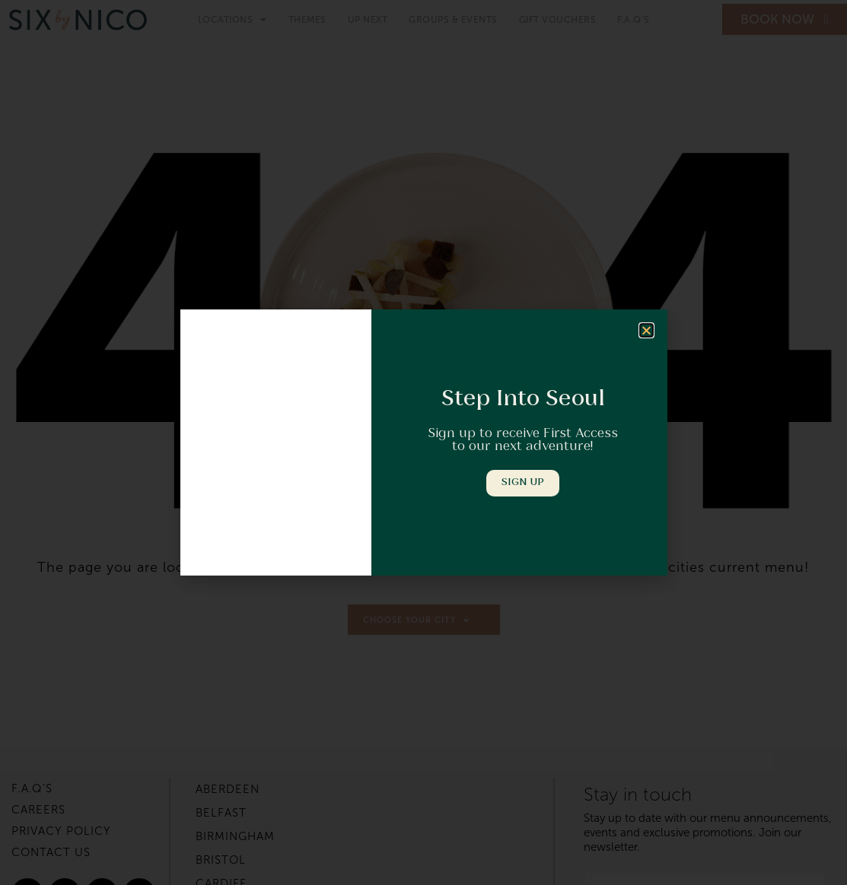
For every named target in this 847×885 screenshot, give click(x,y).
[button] (646, 331)
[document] (423, 442)
